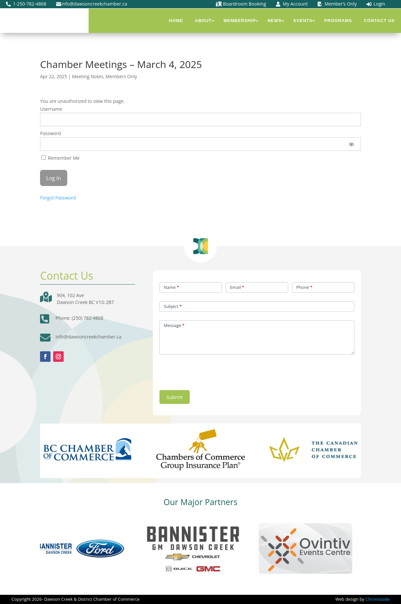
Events (302, 20)
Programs (338, 20)
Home (176, 20)
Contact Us (379, 20)
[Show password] (351, 144)
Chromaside (378, 599)
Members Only (121, 76)
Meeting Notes (87, 76)
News (274, 20)
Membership (239, 20)
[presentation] (209, 370)
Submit (174, 397)
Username (51, 109)
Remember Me (60, 158)
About (203, 20)
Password (50, 133)
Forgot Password (58, 198)
